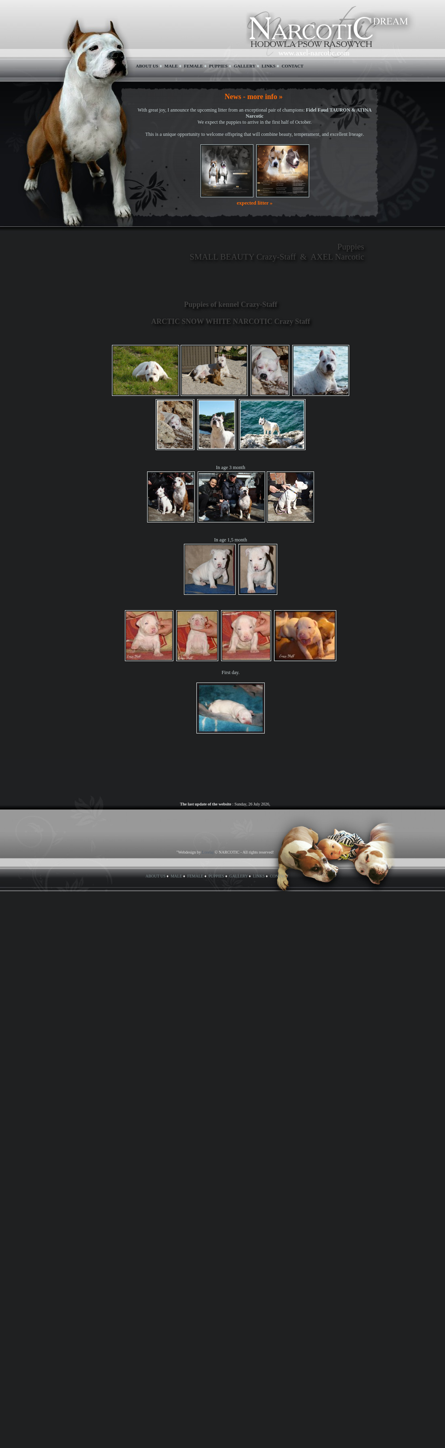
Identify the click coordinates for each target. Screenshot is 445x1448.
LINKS (268, 65)
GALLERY (244, 65)
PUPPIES (218, 65)
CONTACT (293, 65)
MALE (171, 65)
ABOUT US (147, 65)
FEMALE (193, 65)
